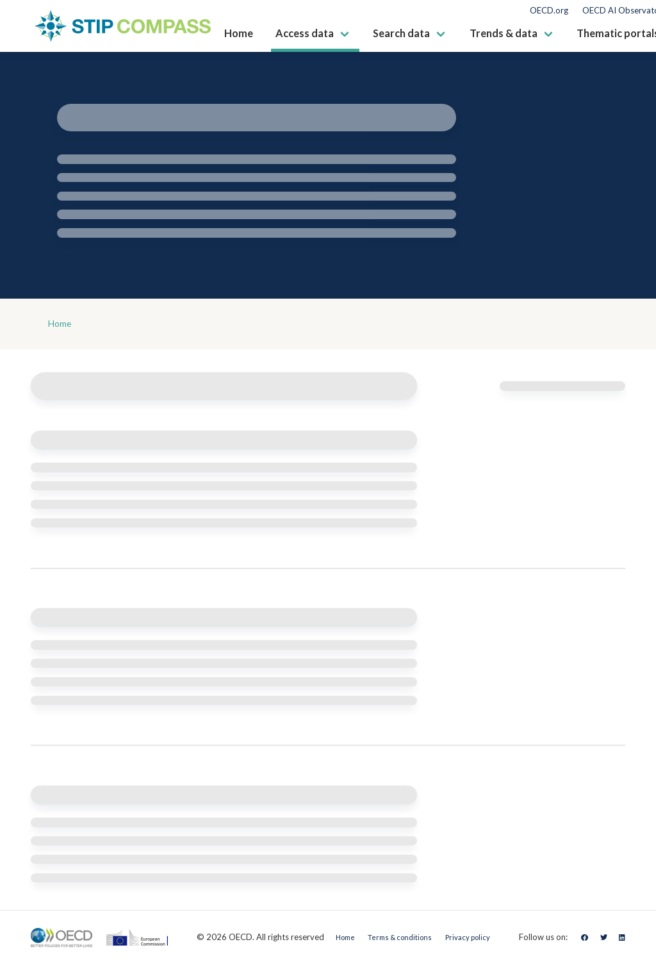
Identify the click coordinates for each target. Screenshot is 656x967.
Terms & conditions (394, 940)
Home (62, 325)
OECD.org (549, 10)
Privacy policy (472, 940)
